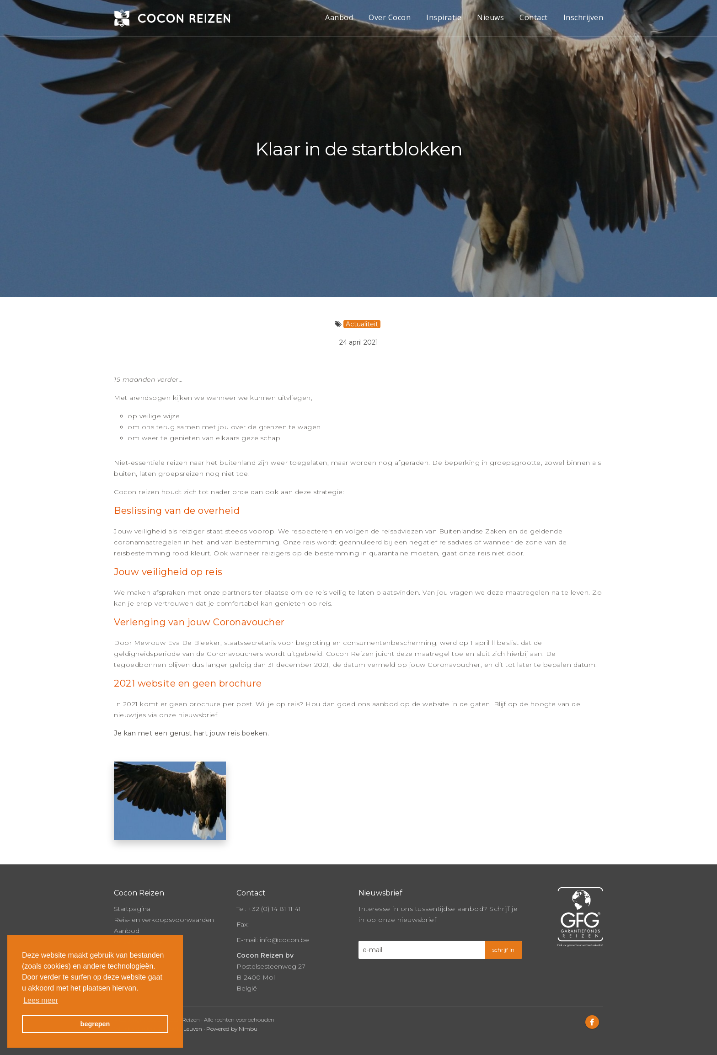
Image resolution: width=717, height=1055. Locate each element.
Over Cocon (390, 17)
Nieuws (490, 17)
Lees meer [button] (40, 1000)
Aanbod (339, 17)
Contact (533, 17)
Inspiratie (443, 17)
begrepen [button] (95, 1024)
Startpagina (132, 907)
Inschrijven (583, 17)
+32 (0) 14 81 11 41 (274, 907)
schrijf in (503, 948)
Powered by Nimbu (231, 1027)
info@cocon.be (284, 938)
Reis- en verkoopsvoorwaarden (164, 918)
